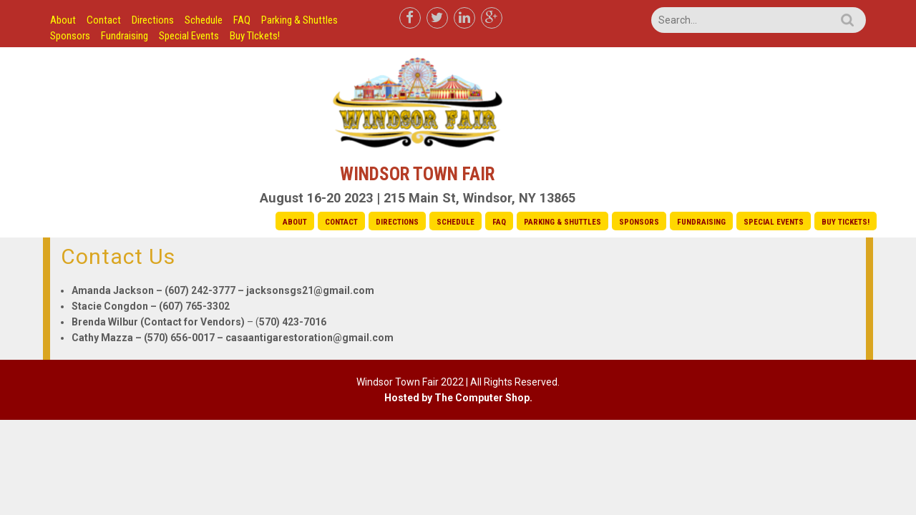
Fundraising (124, 35)
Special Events (189, 35)
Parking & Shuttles (299, 20)
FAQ (241, 20)
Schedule (204, 20)
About (63, 20)
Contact (104, 20)
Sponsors (70, 35)
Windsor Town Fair (417, 174)
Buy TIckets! (255, 35)
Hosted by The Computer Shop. (458, 397)
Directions (153, 20)
